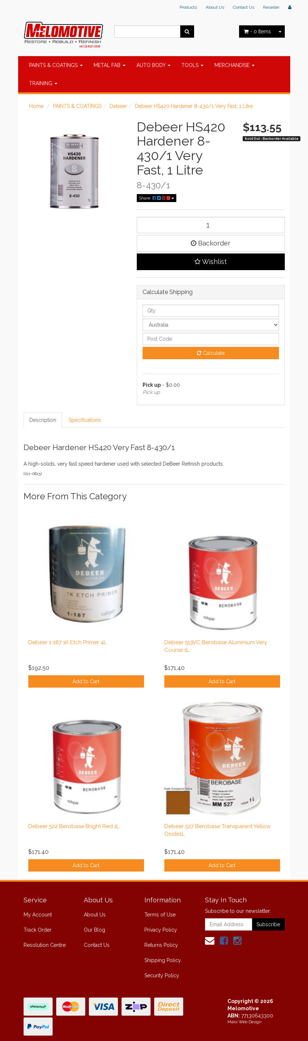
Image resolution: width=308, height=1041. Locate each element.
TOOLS (192, 65)
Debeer (118, 106)
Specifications (85, 420)
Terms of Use (160, 915)
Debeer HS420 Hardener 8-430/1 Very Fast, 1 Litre (194, 106)
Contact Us (243, 7)
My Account (38, 915)
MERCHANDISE (234, 65)
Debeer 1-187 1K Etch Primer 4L (67, 642)
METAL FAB (110, 65)
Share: (156, 198)
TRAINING (43, 83)
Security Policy (161, 975)
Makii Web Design (244, 1022)
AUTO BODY (153, 65)
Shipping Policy (162, 960)
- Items (257, 31)
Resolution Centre (45, 945)
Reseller (271, 7)
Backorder (210, 243)
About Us (215, 7)
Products (188, 7)
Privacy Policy (160, 930)
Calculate (211, 353)
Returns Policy (161, 945)
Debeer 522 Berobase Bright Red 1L (73, 826)
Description (42, 420)
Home (36, 106)
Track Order (38, 930)
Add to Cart (86, 681)
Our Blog (94, 930)
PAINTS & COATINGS (56, 65)
